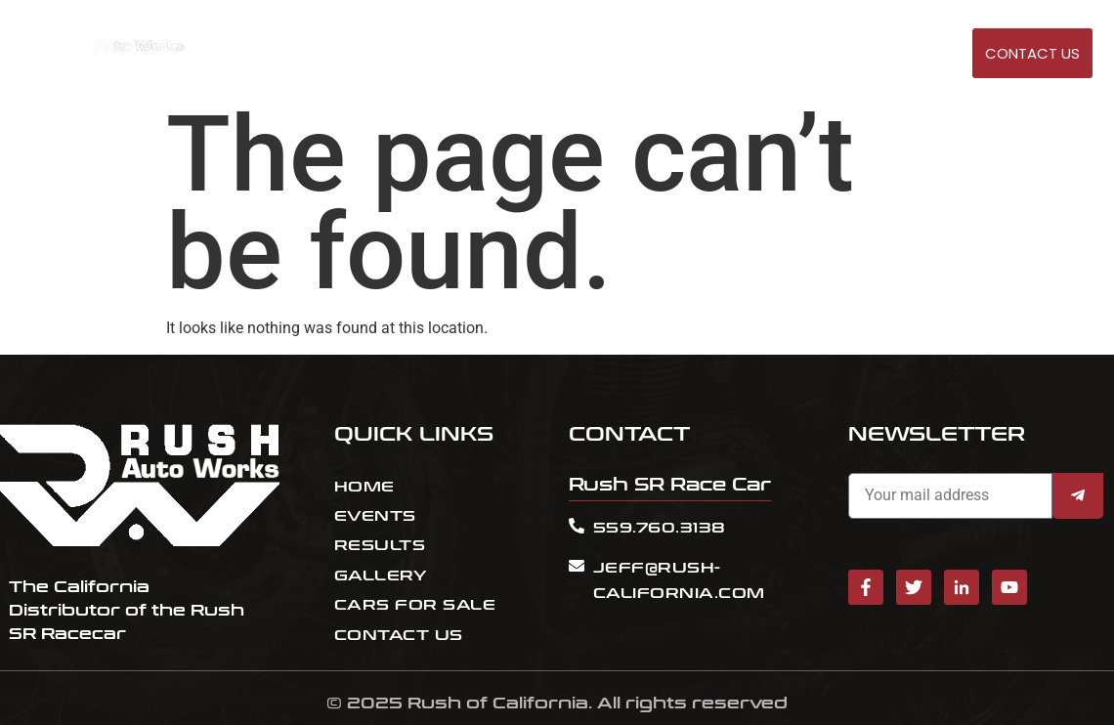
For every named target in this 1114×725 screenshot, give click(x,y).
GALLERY (935, 54)
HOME (619, 54)
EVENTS (680, 54)
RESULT (745, 54)
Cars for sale (838, 54)
